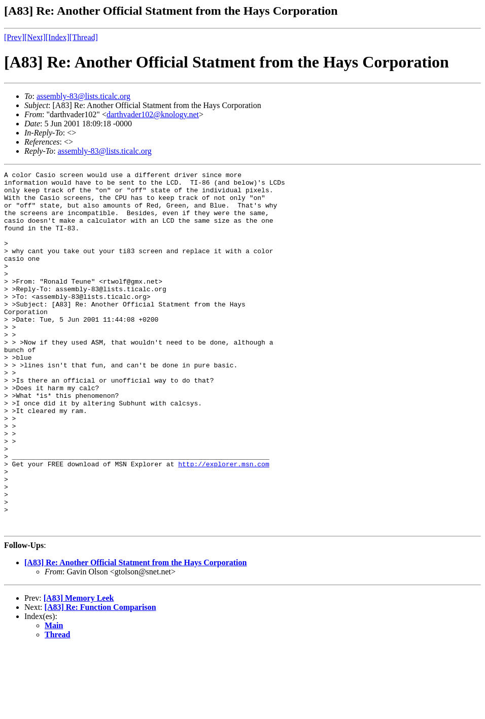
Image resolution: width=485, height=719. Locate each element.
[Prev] (14, 37)
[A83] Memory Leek (79, 669)
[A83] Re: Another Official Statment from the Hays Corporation (135, 634)
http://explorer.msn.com (223, 523)
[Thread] (84, 37)
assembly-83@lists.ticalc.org (83, 96)
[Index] (58, 37)
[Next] (35, 37)
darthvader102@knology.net (153, 114)
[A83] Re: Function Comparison (100, 678)
